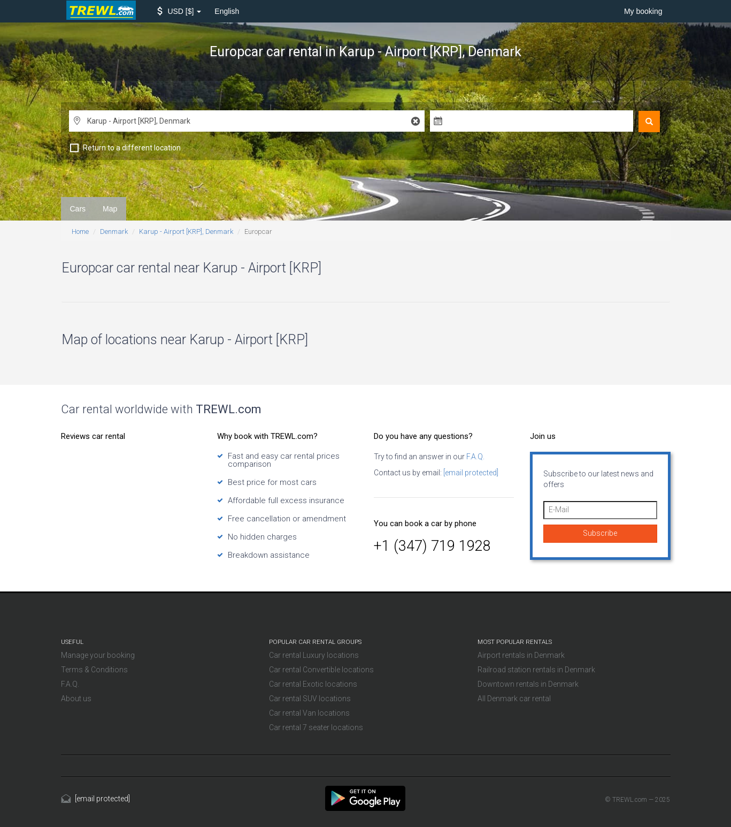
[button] (179, 11)
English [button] (226, 11)
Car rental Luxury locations (314, 655)
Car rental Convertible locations (321, 669)
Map (110, 208)
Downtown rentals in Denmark (528, 684)
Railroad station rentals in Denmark (536, 669)
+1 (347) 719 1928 (432, 546)
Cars (78, 208)
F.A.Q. (474, 456)
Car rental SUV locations (310, 698)
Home (80, 231)
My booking (643, 11)
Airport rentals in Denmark (521, 655)
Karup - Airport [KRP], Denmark (186, 231)
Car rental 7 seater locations (316, 727)
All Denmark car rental (514, 698)
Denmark (114, 231)
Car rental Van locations (309, 713)
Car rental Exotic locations (313, 684)
